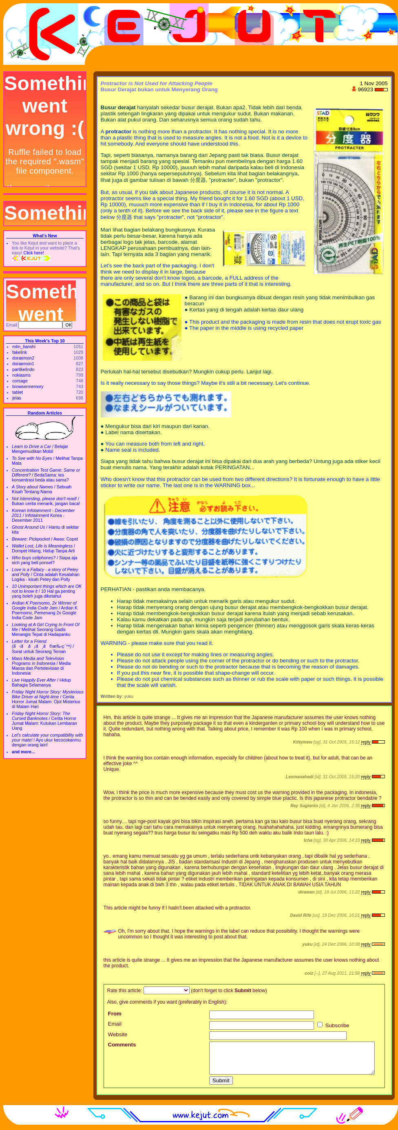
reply (365, 741)
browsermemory (27, 386)
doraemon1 (23, 363)
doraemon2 (23, 357)
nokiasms (21, 375)
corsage (20, 380)
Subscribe (333, 1025)
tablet (17, 392)
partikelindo (23, 369)
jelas (16, 397)
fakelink (19, 352)
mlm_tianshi (23, 346)
